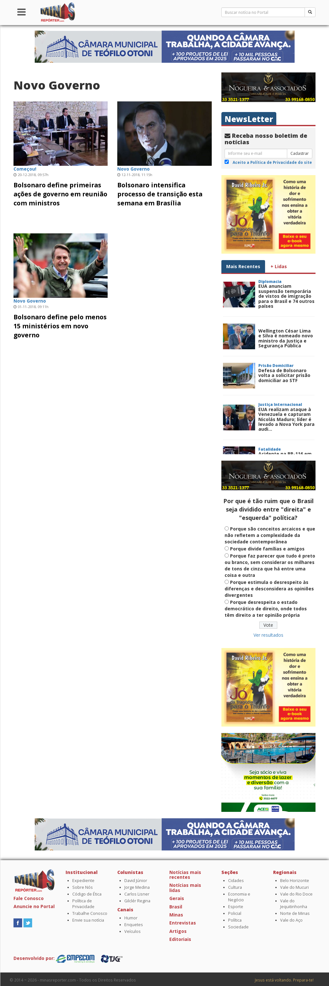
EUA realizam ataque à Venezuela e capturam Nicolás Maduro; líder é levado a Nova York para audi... (286, 419)
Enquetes (133, 924)
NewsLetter (249, 119)
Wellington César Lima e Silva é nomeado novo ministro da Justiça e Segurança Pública (285, 338)
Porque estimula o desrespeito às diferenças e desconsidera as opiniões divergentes (269, 588)
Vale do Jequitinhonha (293, 903)
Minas (176, 915)
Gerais (176, 898)
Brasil (175, 907)
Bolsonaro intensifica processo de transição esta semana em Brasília (159, 194)
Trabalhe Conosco (89, 913)
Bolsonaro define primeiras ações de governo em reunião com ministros (60, 194)
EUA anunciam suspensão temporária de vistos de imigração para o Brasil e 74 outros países (286, 296)
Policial (234, 913)
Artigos (178, 931)
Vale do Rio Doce (296, 894)
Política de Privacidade (83, 903)
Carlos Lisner (136, 894)
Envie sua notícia (88, 920)
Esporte (235, 906)
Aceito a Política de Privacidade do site (272, 162)
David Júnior (135, 880)
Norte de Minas (295, 913)
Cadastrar (299, 153)
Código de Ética (87, 894)
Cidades (236, 880)
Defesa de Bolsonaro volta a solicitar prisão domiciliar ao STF (284, 375)
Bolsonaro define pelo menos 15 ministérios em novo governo (60, 326)
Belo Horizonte (294, 880)
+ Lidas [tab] (279, 266)
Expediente (83, 880)
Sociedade (238, 927)
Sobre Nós (82, 887)
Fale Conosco (28, 898)
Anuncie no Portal (34, 906)
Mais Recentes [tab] (243, 266)
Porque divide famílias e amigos (267, 549)
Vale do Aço (291, 920)
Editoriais (180, 939)
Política (235, 920)
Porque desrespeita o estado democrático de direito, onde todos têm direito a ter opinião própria (266, 608)
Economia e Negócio (239, 897)
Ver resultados (268, 635)
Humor (131, 918)
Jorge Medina (137, 887)
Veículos (132, 931)
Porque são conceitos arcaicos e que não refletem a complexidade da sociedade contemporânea (270, 535)
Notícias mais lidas (185, 887)
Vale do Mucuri (294, 887)
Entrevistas (182, 923)
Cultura (235, 887)
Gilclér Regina (137, 901)
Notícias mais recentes (185, 874)
